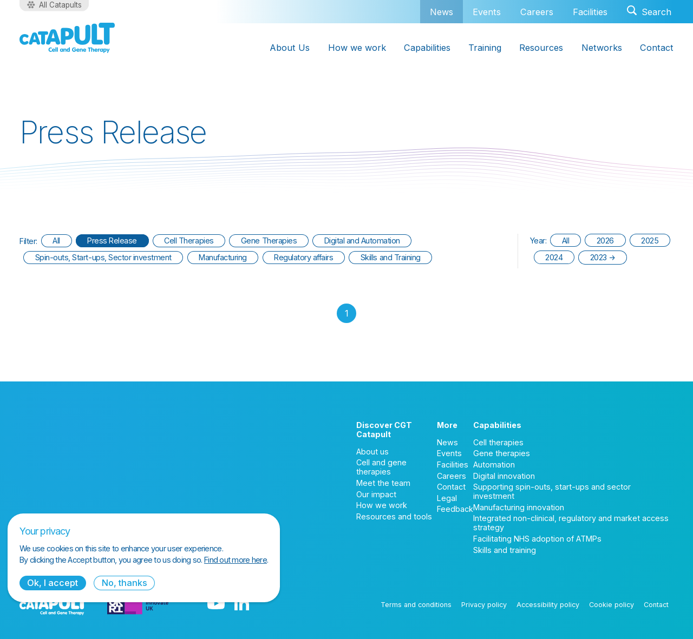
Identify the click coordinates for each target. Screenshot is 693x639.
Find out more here (235, 559)
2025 (649, 240)
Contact (451, 486)
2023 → (603, 257)
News (441, 11)
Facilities (590, 11)
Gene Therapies (269, 240)
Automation (494, 464)
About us (372, 451)
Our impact (376, 494)
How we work (381, 505)
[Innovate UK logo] (137, 604)
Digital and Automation (362, 240)
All (56, 240)
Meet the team (383, 483)
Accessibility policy (548, 605)
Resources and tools (394, 516)
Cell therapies (498, 442)
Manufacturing (223, 257)
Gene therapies (501, 453)
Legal (447, 498)
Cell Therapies (188, 240)
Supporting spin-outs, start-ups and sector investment (552, 491)
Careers (536, 11)
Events (487, 11)
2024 (554, 257)
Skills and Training (391, 257)
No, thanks (124, 582)
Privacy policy (484, 605)
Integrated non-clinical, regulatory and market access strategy (571, 522)
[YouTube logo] (216, 604)
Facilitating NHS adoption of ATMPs (537, 538)
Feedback (455, 508)
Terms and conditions (416, 605)
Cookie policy (611, 605)
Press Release (112, 240)
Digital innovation (504, 475)
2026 (605, 240)
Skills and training (504, 550)
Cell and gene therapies (381, 467)
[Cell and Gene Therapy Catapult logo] (67, 38)
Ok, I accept (52, 582)
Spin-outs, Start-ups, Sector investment (103, 257)
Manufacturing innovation (518, 507)
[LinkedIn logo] (241, 604)
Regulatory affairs (303, 257)
